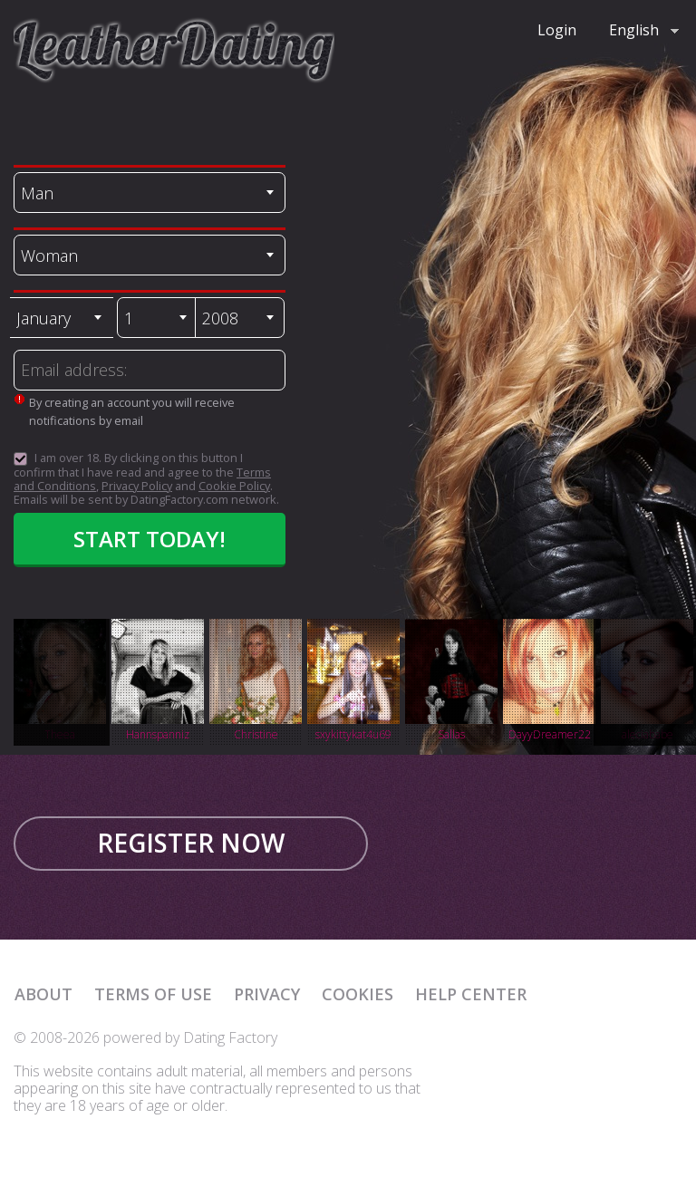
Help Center (471, 994)
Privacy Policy (137, 485)
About (43, 994)
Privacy (267, 994)
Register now (191, 842)
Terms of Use (153, 994)
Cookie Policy (234, 485)
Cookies (357, 994)
